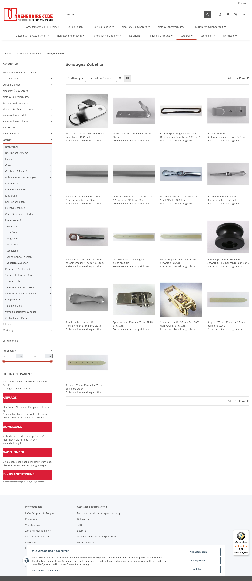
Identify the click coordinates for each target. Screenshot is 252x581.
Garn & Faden (10, 78)
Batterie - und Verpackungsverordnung (98, 513)
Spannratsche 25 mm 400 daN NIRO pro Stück (133, 324)
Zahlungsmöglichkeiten (38, 530)
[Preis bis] (38, 356)
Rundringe (12, 244)
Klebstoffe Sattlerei (15, 189)
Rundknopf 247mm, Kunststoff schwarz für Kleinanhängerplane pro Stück (227, 261)
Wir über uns (32, 524)
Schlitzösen (13, 250)
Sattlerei (7, 139)
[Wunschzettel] (227, 14)
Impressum (38, 570)
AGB (79, 524)
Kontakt (242, 3)
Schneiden (8, 324)
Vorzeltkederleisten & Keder (20, 311)
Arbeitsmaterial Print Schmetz (19, 72)
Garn (8, 165)
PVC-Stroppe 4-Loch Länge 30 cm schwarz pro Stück (178, 261)
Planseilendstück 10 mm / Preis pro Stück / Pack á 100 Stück (179, 198)
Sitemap (81, 530)
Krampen (12, 226)
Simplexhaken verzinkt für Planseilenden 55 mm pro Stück (83, 324)
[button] (220, 14)
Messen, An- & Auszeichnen (18, 109)
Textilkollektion (13, 305)
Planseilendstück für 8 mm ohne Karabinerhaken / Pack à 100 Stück (85, 261)
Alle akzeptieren (198, 552)
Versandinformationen (37, 536)
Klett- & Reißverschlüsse (16, 96)
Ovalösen (12, 232)
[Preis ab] (9, 356)
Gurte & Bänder (11, 84)
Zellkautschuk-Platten (17, 317)
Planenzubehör (13, 220)
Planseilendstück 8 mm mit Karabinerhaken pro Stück (222, 198)
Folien (8, 159)
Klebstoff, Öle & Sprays (15, 90)
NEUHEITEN (9, 127)
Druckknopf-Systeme (16, 152)
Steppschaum (13, 299)
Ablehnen (198, 569)
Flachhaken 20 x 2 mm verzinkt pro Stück (132, 135)
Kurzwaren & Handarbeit (16, 103)
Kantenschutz (13, 183)
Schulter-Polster (14, 281)
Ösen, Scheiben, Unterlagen (20, 214)
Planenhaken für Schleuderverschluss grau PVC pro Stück (226, 135)
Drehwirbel (11, 146)
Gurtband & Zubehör (16, 171)
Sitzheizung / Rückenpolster (20, 293)
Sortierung (74, 78)
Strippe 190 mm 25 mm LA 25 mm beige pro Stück (84, 387)
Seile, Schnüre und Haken (19, 287)
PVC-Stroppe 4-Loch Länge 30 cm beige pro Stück (131, 261)
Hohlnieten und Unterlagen (20, 177)
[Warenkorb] (240, 14)
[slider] (4, 361)
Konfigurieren (198, 560)
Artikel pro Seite (99, 78)
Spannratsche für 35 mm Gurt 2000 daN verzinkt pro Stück (179, 324)
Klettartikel (11, 195)
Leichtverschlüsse (15, 207)
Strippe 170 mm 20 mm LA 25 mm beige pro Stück (226, 324)
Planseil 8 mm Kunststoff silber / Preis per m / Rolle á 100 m (84, 198)
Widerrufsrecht (85, 542)
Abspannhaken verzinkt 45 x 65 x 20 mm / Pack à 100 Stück (85, 135)
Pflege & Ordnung (12, 133)
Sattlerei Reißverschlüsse (19, 275)
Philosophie (31, 519)
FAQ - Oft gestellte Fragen (39, 513)
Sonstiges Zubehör (17, 262)
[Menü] (247, 532)
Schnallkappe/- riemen (19, 256)
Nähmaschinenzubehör (16, 121)
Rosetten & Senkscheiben (19, 269)
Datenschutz (53, 570)
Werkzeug (8, 330)
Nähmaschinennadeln (15, 115)
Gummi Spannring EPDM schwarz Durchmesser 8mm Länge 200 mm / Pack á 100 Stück (180, 135)
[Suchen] (134, 14)
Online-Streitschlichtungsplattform (96, 536)
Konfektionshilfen (15, 201)
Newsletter (31, 542)
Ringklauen (13, 238)
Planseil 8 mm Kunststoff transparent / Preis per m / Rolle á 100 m (133, 198)
